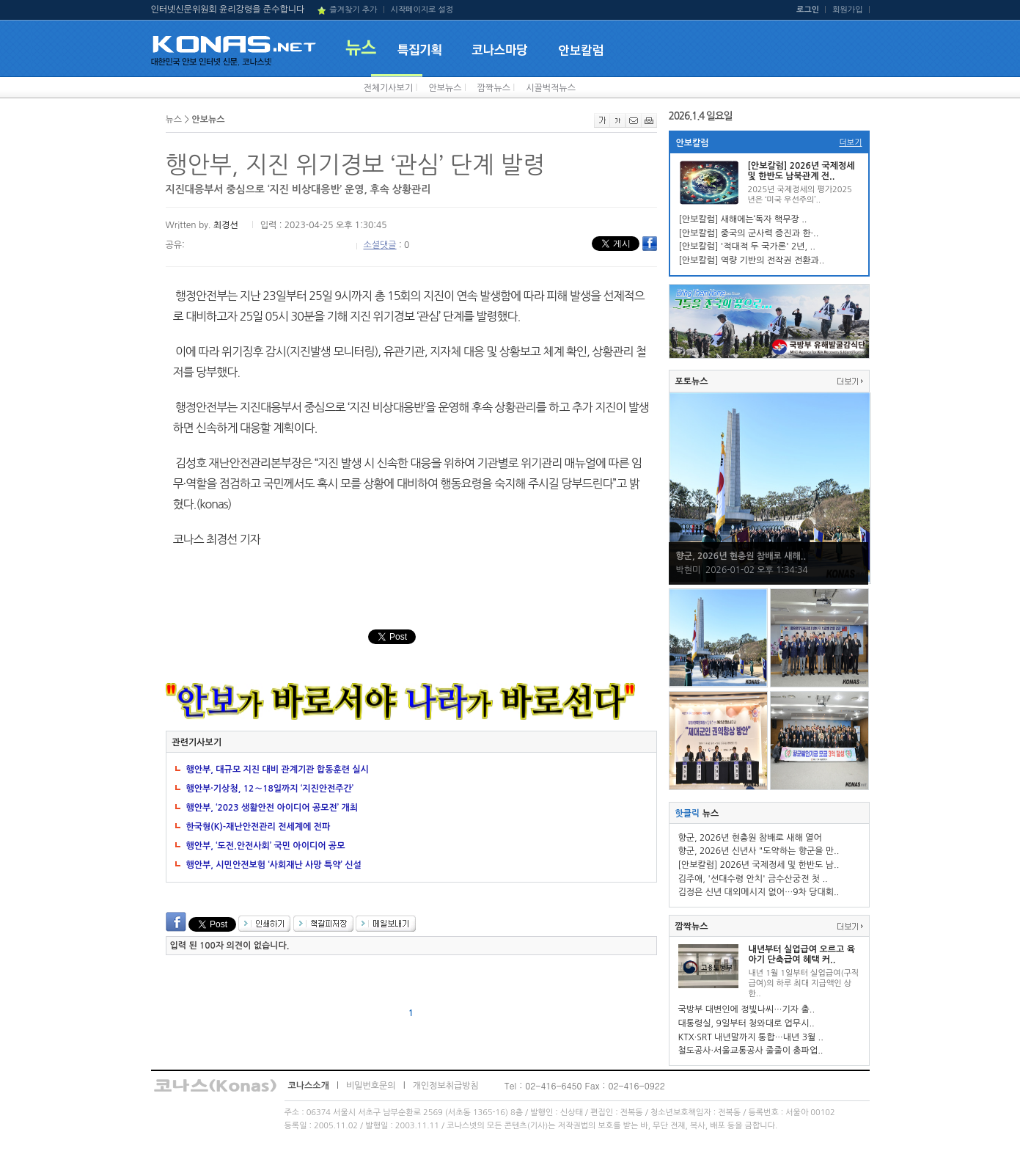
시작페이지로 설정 (421, 10)
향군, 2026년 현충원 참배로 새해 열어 (750, 837)
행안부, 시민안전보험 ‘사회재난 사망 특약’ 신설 (274, 865)
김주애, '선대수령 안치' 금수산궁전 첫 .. (753, 878)
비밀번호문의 (371, 1085)
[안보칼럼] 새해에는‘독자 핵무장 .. (743, 219)
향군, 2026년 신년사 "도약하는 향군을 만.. (759, 851)
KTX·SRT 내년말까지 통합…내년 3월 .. (750, 1037)
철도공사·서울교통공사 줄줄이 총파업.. (750, 1050)
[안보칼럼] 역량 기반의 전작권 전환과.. (752, 260)
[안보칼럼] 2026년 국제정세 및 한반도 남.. (759, 865)
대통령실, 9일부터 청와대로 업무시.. (746, 1023)
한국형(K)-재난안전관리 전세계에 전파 (258, 826)
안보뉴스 (444, 88)
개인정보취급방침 (446, 1085)
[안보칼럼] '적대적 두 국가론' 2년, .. (747, 246)
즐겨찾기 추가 (353, 10)
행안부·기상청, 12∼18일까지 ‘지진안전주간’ (270, 788)
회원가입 (847, 10)
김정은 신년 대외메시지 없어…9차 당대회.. (759, 892)
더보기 (850, 143)
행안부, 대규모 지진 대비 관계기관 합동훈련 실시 (277, 769)
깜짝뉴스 (493, 88)
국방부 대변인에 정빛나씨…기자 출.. (746, 1009)
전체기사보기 (389, 88)
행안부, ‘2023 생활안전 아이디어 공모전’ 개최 (272, 807)
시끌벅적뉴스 (551, 88)
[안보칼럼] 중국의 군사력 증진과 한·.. (749, 233)
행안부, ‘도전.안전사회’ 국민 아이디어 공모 (265, 845)
